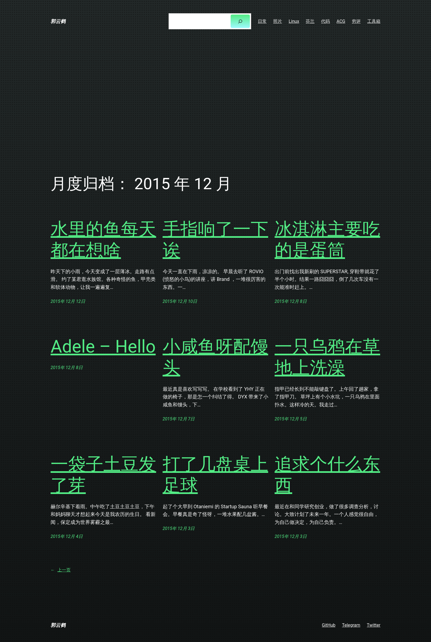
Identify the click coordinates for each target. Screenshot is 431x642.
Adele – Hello (103, 346)
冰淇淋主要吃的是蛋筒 (327, 240)
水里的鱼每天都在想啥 (103, 240)
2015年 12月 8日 (291, 301)
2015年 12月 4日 (67, 536)
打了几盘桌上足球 (215, 475)
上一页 (61, 570)
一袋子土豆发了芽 (103, 475)
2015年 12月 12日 (68, 301)
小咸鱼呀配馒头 (215, 357)
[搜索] (240, 21)
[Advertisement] (215, 100)
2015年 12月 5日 (291, 419)
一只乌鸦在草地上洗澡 (327, 357)
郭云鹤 (58, 21)
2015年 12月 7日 (179, 419)
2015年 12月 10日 (180, 301)
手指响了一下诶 (215, 240)
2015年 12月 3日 (179, 528)
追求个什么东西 (327, 475)
